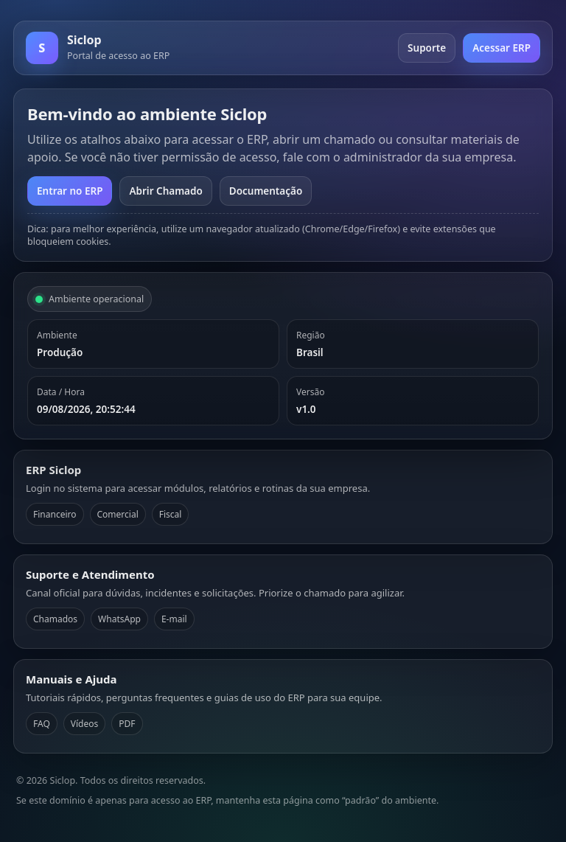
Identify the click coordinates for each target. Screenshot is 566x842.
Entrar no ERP (69, 191)
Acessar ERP (501, 48)
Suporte (427, 48)
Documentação (265, 191)
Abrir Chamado (165, 191)
